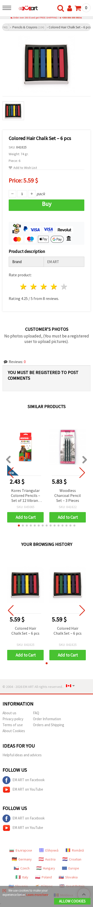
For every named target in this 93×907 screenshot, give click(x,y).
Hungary (45, 868)
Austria (47, 859)
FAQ (36, 713)
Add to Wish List (23, 168)
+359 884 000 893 (71, 17)
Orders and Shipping (48, 724)
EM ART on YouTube (22, 790)
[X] (4, 890)
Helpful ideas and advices (22, 755)
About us (9, 713)
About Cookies (13, 730)
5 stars (64, 287)
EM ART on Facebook (23, 780)
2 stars (34, 287)
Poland (43, 877)
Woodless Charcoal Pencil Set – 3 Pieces (67, 495)
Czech (22, 868)
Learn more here (37, 895)
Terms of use (12, 724)
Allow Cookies (72, 901)
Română (74, 850)
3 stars (44, 287)
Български (20, 850)
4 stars (54, 287)
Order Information (47, 718)
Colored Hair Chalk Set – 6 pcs (25, 631)
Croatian (71, 859)
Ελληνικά (49, 850)
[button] (19, 525)
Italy (22, 877)
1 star (24, 287)
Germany (22, 859)
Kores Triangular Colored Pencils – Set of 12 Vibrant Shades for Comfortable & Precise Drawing (25, 496)
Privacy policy (12, 718)
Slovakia (68, 877)
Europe (70, 868)
